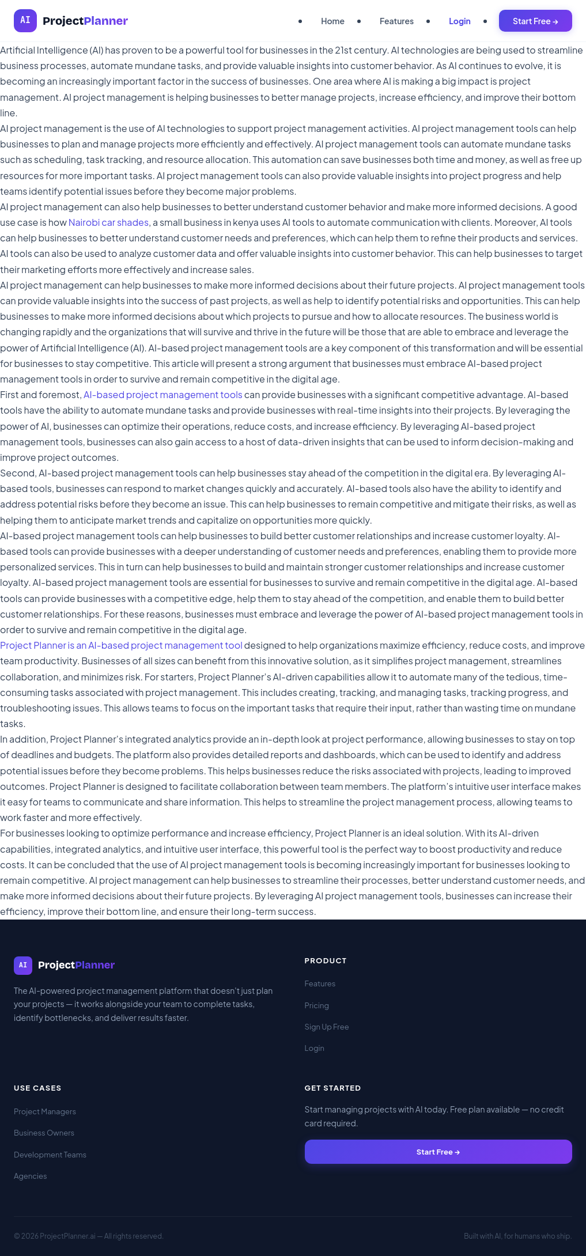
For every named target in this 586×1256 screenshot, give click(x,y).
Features (397, 21)
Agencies (30, 1176)
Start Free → (535, 21)
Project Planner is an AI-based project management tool (121, 645)
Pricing (317, 1005)
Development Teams (50, 1154)
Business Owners (44, 1132)
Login (460, 21)
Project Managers (45, 1111)
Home (333, 21)
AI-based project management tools (163, 394)
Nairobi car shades (109, 222)
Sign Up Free (327, 1026)
